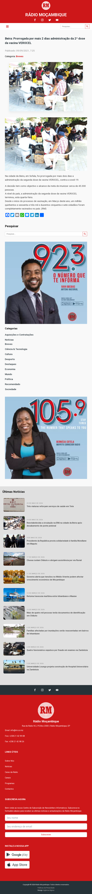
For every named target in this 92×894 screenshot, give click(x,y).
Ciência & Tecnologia (16, 349)
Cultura (8, 354)
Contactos (9, 789)
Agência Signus (48, 890)
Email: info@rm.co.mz (14, 730)
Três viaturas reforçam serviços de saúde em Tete (50, 506)
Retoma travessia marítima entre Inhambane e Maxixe (52, 596)
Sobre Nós (9, 761)
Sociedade (10, 389)
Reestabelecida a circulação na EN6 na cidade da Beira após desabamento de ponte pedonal (54, 524)
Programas (9, 783)
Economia (10, 369)
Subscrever (46, 835)
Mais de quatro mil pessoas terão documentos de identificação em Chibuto (56, 614)
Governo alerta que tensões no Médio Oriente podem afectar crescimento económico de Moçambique (55, 578)
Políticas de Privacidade (46, 888)
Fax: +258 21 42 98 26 (14, 741)
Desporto (10, 359)
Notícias (9, 339)
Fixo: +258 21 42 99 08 (15, 736)
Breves (19, 56)
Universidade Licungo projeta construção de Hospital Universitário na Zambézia (57, 668)
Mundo (8, 374)
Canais (8, 778)
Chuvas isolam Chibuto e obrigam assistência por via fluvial (54, 560)
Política (9, 379)
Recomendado (12, 384)
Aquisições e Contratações (19, 334)
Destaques (10, 364)
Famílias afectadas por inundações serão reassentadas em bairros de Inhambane (58, 632)
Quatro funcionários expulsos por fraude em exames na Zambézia (57, 650)
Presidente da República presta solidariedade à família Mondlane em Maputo (56, 542)
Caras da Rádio (11, 772)
